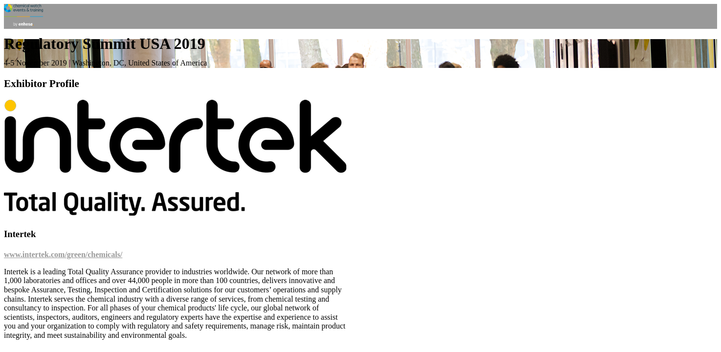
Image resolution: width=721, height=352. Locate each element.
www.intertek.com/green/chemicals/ (63, 254)
